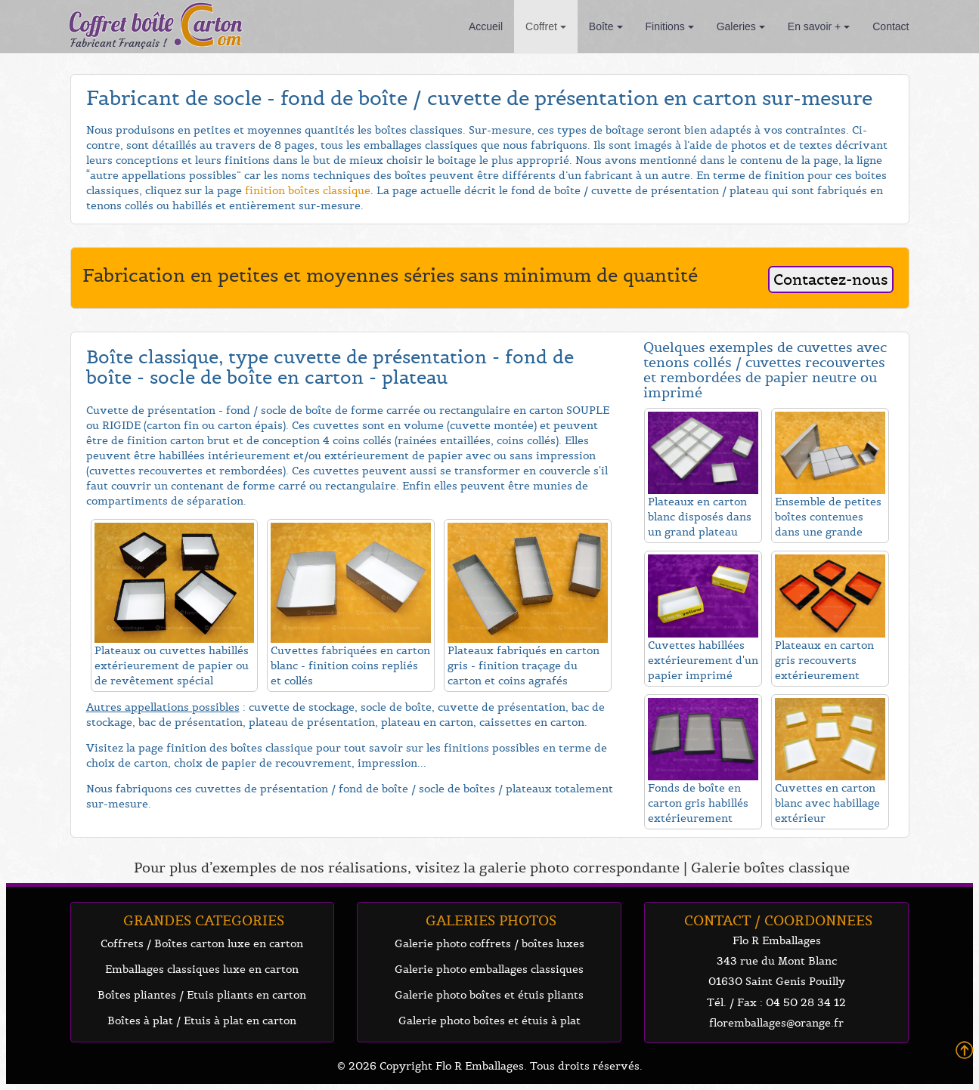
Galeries (741, 26)
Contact (890, 26)
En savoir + (819, 26)
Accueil (486, 26)
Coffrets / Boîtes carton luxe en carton (202, 943)
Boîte (606, 26)
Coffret (545, 26)
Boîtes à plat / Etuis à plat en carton (201, 1020)
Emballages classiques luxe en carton (202, 969)
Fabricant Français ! (118, 43)
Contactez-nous (830, 279)
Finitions (670, 26)
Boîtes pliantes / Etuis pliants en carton (202, 995)
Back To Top (964, 1050)
